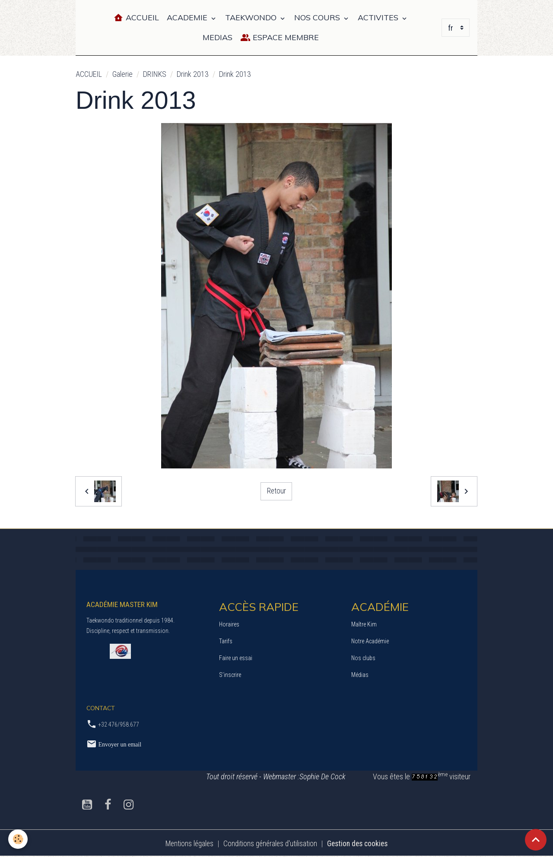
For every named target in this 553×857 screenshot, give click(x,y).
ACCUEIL (89, 74)
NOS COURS (318, 17)
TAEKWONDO (252, 17)
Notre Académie (370, 641)
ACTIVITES (379, 17)
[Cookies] (18, 839)
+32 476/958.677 (118, 724)
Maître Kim (364, 624)
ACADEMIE (188, 17)
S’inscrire (230, 674)
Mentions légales (187, 843)
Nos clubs (363, 658)
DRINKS (154, 74)
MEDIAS (217, 37)
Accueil (136, 18)
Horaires (229, 624)
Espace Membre (279, 38)
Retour (276, 491)
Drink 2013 (193, 74)
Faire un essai (235, 658)
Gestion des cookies (360, 843)
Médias (360, 674)
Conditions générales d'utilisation (270, 843)
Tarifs (225, 641)
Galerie (122, 74)
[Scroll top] (536, 840)
